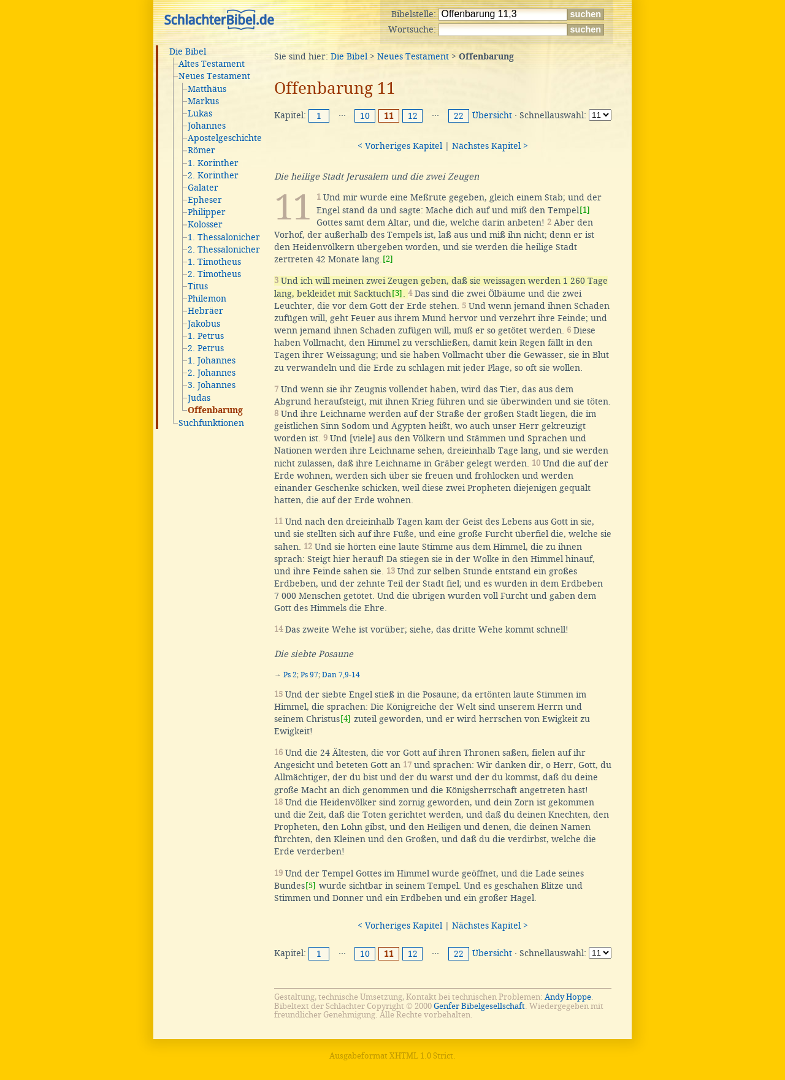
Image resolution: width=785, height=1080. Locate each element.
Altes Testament (211, 64)
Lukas (200, 113)
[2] (388, 259)
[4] (345, 718)
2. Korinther (213, 175)
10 (365, 116)
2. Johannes (212, 373)
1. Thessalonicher (224, 237)
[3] (397, 293)
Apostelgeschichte (225, 138)
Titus (198, 286)
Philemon (207, 298)
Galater (203, 187)
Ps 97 (309, 675)
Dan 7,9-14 (341, 675)
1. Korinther (213, 163)
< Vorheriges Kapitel (400, 146)
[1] (585, 210)
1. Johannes (212, 360)
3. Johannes (212, 385)
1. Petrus (206, 336)
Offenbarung (215, 411)
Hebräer (205, 311)
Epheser (205, 200)
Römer (201, 150)
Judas (199, 398)
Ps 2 (290, 675)
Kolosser (205, 224)
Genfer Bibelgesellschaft (479, 1006)
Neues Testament (214, 76)
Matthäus (207, 89)
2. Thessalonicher (224, 249)
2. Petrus (206, 348)
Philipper (207, 212)
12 (413, 116)
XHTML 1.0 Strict (421, 1055)
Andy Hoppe (568, 997)
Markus (203, 101)
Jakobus (204, 324)
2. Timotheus (214, 274)
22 (459, 116)
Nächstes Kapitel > (490, 146)
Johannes (207, 126)
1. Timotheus (214, 262)
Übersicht (492, 115)
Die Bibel (187, 51)
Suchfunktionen (211, 423)
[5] (310, 885)
